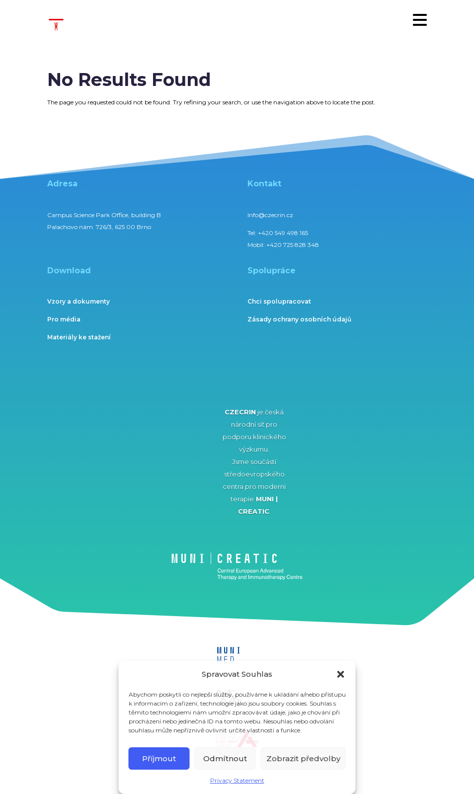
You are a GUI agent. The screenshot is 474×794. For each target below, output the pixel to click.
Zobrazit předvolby (303, 758)
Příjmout (159, 758)
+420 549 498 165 (283, 233)
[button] (341, 674)
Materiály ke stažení (79, 337)
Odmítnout (225, 758)
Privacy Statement (237, 780)
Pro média (63, 319)
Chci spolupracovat (279, 301)
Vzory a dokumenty (78, 301)
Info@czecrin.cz (270, 215)
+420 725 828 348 (292, 244)
